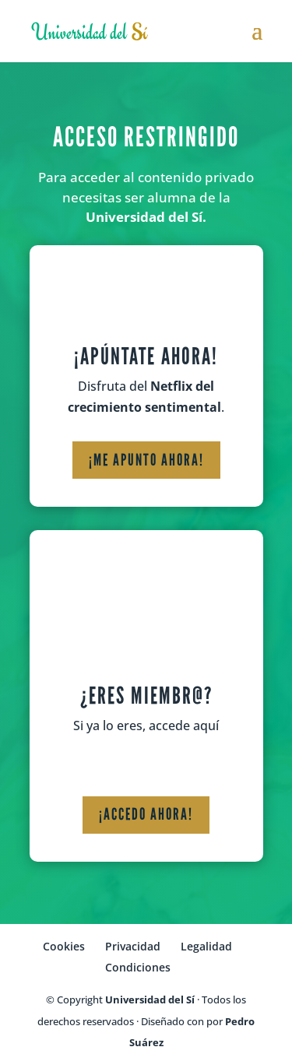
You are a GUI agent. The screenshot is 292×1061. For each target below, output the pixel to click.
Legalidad (206, 946)
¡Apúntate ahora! (146, 357)
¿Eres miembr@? (146, 696)
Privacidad (132, 946)
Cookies (64, 946)
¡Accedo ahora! (146, 814)
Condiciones (138, 967)
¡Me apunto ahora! (146, 460)
